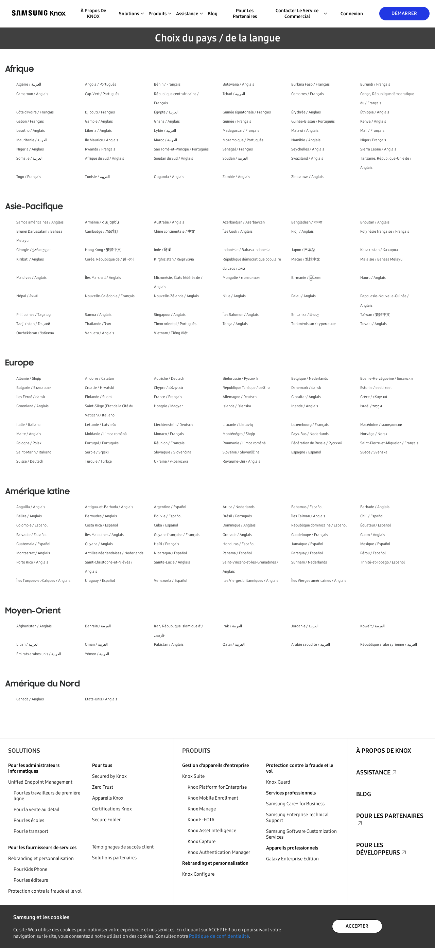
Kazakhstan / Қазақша (379, 250)
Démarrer (404, 13)
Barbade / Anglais (374, 507)
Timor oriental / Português (175, 324)
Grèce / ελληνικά (373, 397)
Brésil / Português (237, 516)
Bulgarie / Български (34, 388)
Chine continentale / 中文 (174, 231)
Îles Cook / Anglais (238, 231)
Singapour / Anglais (170, 314)
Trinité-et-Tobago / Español (382, 562)
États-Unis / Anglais (101, 699)
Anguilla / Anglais (30, 507)
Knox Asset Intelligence (212, 831)
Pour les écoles (29, 820)
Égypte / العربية (166, 112)
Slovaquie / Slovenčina (172, 452)
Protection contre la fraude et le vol (45, 891)
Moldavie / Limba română (106, 434)
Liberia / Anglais (98, 130)
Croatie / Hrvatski (99, 388)
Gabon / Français (30, 121)
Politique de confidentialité (219, 936)
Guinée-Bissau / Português (313, 121)
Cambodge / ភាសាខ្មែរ (101, 231)
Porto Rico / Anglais (32, 562)
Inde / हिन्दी (162, 250)
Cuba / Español (166, 525)
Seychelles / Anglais (307, 149)
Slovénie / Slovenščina (241, 452)
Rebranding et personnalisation (41, 858)
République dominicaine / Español (319, 525)
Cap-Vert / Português (102, 94)
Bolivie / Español (167, 516)
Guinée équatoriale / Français (247, 112)
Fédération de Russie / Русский (317, 443)
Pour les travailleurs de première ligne (47, 796)
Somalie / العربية (29, 158)
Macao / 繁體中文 (305, 259)
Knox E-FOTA (201, 820)
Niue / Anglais (234, 296)
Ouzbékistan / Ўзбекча (35, 333)
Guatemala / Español (33, 544)
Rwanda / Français (100, 149)
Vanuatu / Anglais (99, 333)
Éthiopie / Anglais (374, 112)
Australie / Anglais (169, 222)
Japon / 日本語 (303, 250)
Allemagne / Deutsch (240, 397)
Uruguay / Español (100, 580)
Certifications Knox (112, 809)
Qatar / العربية (234, 644)
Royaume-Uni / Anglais (241, 461)
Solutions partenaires (114, 858)
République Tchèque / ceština (247, 388)
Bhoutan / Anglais (374, 222)
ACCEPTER (357, 926)
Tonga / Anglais (235, 324)
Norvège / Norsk (373, 434)
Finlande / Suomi (98, 397)
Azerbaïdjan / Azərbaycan (244, 222)
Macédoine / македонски (381, 425)
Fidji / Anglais (302, 231)
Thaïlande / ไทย (98, 324)
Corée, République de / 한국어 (109, 259)
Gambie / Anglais (99, 121)
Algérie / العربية (28, 84)
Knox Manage (202, 809)
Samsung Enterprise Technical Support (297, 817)
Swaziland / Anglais (307, 158)
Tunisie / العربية (97, 177)
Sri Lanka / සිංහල (305, 314)
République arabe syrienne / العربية (388, 644)
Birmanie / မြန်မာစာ (305, 277)
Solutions (24, 750)
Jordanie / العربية (304, 626)
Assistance (373, 772)
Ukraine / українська (171, 461)
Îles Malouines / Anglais (104, 535)
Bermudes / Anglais (101, 516)
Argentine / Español (170, 507)
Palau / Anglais (303, 296)
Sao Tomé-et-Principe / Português (181, 149)
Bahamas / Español (307, 507)
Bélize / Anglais (29, 516)
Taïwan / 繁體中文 (375, 314)
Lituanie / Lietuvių (238, 425)
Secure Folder (106, 820)
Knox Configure (198, 874)
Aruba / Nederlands (239, 507)
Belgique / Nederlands (309, 378)
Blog (213, 14)
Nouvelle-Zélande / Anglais (176, 296)
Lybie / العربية (165, 130)
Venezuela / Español (170, 580)
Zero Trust (102, 787)
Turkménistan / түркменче (313, 324)
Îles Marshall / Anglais (103, 277)
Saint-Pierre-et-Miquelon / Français (389, 443)
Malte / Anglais (28, 434)
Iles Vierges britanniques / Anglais (250, 580)
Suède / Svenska (373, 452)
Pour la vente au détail (36, 809)
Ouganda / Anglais (169, 177)
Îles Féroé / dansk (30, 397)
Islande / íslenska (237, 406)
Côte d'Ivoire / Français (35, 112)
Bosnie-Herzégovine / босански (386, 378)
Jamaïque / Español (307, 544)
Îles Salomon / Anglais (241, 314)
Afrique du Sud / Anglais (104, 158)
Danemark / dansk (306, 388)
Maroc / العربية (165, 140)
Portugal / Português (102, 443)
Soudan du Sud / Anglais (173, 158)
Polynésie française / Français (384, 231)
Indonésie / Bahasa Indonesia (247, 250)
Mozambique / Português (243, 140)
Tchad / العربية (234, 94)
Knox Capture (201, 841)
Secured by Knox (109, 776)
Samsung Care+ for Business (295, 804)
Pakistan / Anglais (169, 644)
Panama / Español (237, 553)
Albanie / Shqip (28, 378)
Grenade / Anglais (237, 535)
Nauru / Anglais (373, 277)
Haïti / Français (166, 544)
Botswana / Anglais (238, 84)
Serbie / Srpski (97, 452)
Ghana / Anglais (167, 121)
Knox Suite (193, 776)
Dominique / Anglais (239, 525)
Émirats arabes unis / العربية (38, 654)
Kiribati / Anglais (30, 259)
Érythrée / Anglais (306, 112)
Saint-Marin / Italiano (33, 452)
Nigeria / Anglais (30, 149)
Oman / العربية (96, 644)
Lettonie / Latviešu (100, 425)
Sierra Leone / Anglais (378, 149)
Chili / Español (371, 516)
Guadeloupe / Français (309, 535)
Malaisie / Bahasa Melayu (381, 259)
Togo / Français (28, 177)
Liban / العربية (27, 644)
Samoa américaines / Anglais (40, 222)
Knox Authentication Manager (219, 852)
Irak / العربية (232, 626)
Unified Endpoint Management (40, 782)
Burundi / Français (375, 84)
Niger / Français (373, 140)
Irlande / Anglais (304, 406)
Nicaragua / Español (170, 553)
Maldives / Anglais (31, 277)
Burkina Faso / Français (310, 84)
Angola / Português (100, 84)
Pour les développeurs (378, 848)
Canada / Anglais (30, 699)
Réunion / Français (169, 443)
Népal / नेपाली (27, 296)
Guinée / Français (237, 121)
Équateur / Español (375, 525)
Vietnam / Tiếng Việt (171, 333)
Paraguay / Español (307, 553)
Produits (196, 750)
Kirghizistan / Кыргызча (174, 259)
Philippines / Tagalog (33, 314)
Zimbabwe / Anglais (307, 177)
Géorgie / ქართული (33, 250)
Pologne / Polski (29, 443)
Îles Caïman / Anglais (308, 516)
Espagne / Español (306, 452)
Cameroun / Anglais (32, 94)
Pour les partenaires (245, 13)
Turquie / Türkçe (98, 461)
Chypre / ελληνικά (168, 388)
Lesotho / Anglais (30, 130)
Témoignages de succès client (123, 847)
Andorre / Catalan (99, 378)
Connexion (352, 14)
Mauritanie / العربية (31, 140)
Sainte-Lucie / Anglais (172, 562)
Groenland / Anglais (32, 406)
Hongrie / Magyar (168, 406)
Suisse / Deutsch (29, 461)
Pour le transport (31, 831)
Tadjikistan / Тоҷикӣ (33, 324)
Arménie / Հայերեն (102, 222)
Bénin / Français (167, 84)
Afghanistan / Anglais (34, 626)
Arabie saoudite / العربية (310, 644)
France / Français (168, 397)
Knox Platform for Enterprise (217, 787)
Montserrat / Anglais (33, 553)
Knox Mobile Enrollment (213, 798)
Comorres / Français (307, 94)
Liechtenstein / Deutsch (173, 425)
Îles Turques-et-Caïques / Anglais (43, 580)
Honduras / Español (239, 544)
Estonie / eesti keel (376, 388)
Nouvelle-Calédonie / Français (110, 296)
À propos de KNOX (93, 13)
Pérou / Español (373, 553)
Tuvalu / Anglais (373, 324)
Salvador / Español (31, 535)
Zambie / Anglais (236, 177)
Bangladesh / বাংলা (306, 222)
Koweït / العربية (372, 626)
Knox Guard (278, 782)
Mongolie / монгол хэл (241, 277)
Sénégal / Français (238, 149)
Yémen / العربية (97, 654)
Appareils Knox (107, 798)
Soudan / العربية (235, 158)
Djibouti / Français (100, 112)
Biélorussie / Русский (240, 378)
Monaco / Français (169, 434)
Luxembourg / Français (310, 425)
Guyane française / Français (176, 535)
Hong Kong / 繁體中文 (103, 250)
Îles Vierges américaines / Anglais (318, 580)
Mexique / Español (375, 544)
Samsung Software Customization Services (301, 834)
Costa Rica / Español (101, 525)
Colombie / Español (32, 525)
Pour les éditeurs (31, 880)
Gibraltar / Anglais (306, 397)
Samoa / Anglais (98, 314)
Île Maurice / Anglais (101, 140)
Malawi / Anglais (304, 130)
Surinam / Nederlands (309, 562)
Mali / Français (372, 130)
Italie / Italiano (28, 425)
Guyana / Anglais (99, 544)
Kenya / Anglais (373, 121)
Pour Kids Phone (30, 869)
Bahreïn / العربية (98, 626)
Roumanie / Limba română (244, 443)
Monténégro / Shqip (239, 434)
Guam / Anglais (372, 535)
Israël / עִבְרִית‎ (371, 406)
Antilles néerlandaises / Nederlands (114, 553)
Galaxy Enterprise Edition (292, 859)
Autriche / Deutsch (169, 378)
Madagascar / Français (241, 130)
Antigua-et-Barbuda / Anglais (109, 507)
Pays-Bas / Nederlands (310, 434)
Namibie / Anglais (305, 140)
